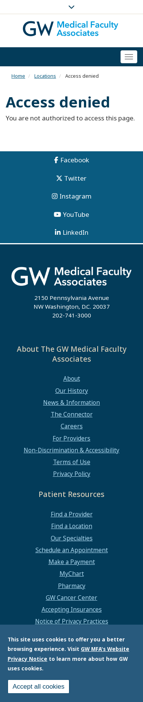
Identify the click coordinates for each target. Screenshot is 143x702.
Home (18, 75)
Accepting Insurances (72, 609)
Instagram (75, 196)
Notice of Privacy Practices (71, 621)
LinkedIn (75, 232)
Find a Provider (72, 514)
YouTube (76, 214)
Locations (45, 75)
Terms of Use (71, 462)
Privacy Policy (71, 474)
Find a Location (71, 526)
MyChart (71, 573)
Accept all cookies (38, 688)
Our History (71, 390)
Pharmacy (71, 586)
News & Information (71, 402)
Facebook (74, 159)
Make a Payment (71, 562)
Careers (72, 426)
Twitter (75, 178)
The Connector (72, 414)
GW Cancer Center (71, 597)
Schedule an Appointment (71, 550)
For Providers (71, 438)
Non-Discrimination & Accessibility (71, 450)
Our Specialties (72, 538)
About (71, 378)
